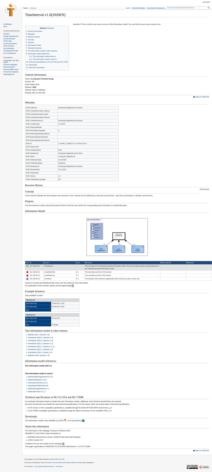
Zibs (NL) (6, 34)
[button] (204, 189)
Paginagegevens (8, 74)
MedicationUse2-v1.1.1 (37, 392)
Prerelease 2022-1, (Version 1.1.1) (41, 346)
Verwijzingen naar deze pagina (11, 61)
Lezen (128, 8)
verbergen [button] (49, 28)
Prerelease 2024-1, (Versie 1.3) (40, 352)
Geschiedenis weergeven (156, 8)
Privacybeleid (28, 466)
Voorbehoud (59, 466)
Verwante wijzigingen (10, 64)
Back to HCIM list (202, 97)
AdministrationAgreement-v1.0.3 (40, 377)
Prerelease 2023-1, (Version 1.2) (40, 349)
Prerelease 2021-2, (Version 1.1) (40, 344)
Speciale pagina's (9, 67)
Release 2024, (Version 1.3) (38, 355)
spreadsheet (76, 421)
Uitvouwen (204, 189)
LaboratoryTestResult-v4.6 (38, 386)
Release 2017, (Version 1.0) (38, 335)
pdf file (60, 421)
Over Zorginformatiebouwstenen (44, 466)
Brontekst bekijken (138, 8)
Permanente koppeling (10, 72)
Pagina (25, 8)
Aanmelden (206, 2)
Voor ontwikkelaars (9, 53)
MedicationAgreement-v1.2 (38, 389)
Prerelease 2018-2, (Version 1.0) (40, 338)
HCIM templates (8, 46)
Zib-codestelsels (8, 48)
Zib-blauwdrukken (9, 39)
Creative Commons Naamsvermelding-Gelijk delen (62, 462)
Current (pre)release (10, 43)
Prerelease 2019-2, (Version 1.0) (40, 341)
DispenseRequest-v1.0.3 (37, 380)
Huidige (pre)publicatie (10, 36)
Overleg (33, 8)
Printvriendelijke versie (10, 69)
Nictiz (5, 26)
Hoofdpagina (7, 24)
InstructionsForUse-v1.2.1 (38, 383)
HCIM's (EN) (7, 41)
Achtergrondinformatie (10, 51)
